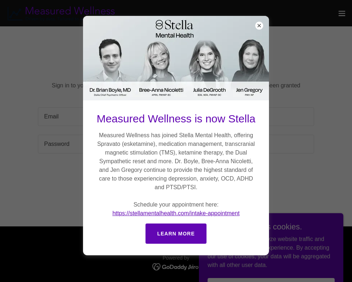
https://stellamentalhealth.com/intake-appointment (175, 213)
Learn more (176, 234)
